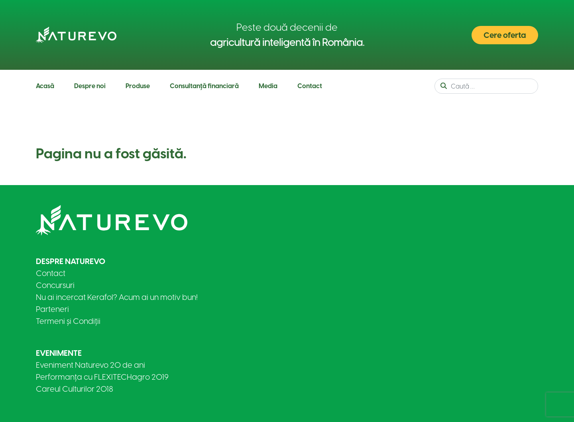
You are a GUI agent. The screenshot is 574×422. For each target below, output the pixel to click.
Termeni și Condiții (68, 321)
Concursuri (55, 285)
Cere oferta (505, 35)
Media (268, 86)
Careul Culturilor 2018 (74, 389)
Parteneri (52, 309)
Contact (309, 86)
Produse (138, 86)
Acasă (45, 86)
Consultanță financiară (204, 86)
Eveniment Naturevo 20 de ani (90, 365)
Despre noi (90, 86)
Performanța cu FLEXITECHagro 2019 (102, 377)
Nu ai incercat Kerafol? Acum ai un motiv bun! (117, 297)
